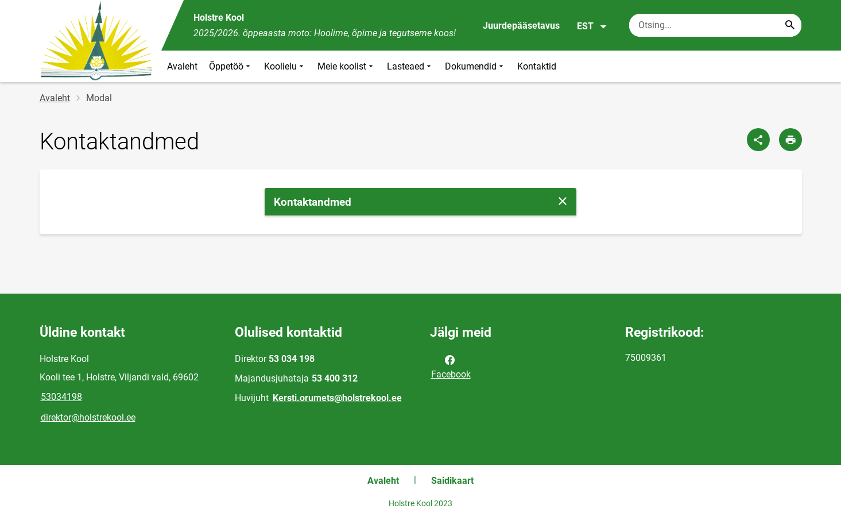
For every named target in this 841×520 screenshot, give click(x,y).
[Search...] (790, 25)
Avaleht (182, 66)
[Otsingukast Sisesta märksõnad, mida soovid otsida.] (715, 25)
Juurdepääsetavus (521, 25)
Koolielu (285, 66)
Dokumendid (475, 66)
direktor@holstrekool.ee (88, 417)
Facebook (451, 366)
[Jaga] (758, 139)
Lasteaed (410, 66)
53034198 (61, 396)
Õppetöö (231, 66)
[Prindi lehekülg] (790, 139)
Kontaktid (536, 66)
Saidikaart (452, 480)
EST (592, 26)
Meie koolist (346, 66)
